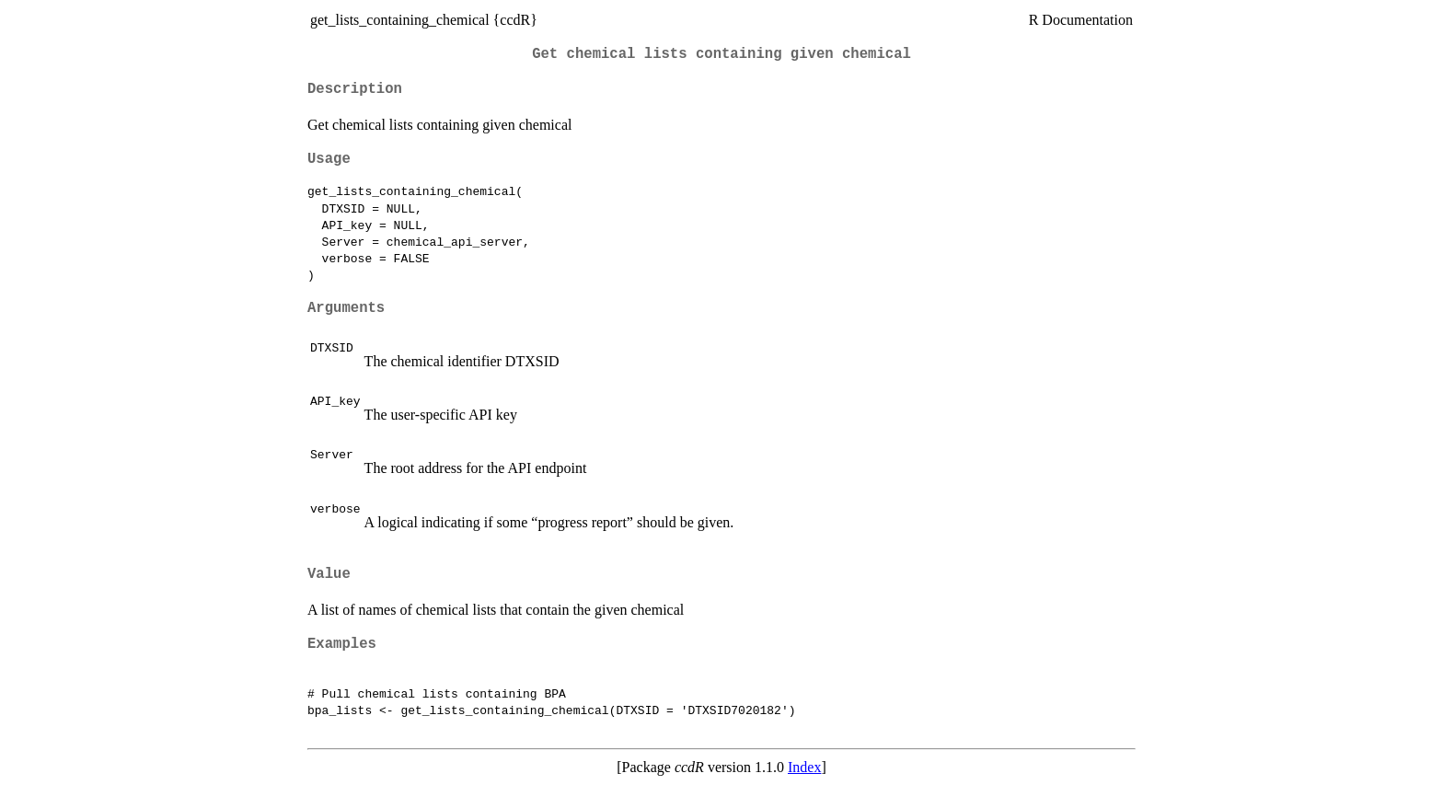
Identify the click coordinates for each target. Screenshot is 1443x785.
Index (804, 767)
